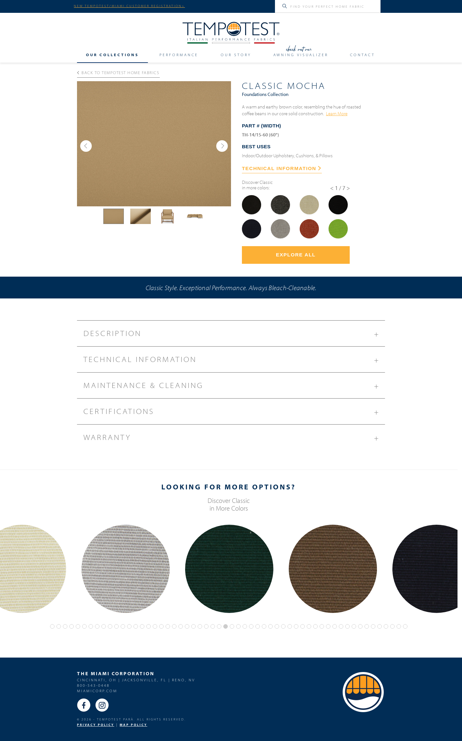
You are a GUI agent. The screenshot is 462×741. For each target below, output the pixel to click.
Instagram (102, 705)
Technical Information (234, 362)
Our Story (236, 54)
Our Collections (112, 54)
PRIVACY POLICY (95, 725)
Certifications (234, 414)
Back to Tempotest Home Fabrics (118, 72)
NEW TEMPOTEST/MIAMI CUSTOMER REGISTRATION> (129, 6)
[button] (86, 146)
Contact (362, 54)
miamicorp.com (97, 690)
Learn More (336, 113)
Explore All (296, 254)
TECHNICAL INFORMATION (281, 168)
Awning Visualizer (300, 54)
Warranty (234, 440)
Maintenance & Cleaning (234, 388)
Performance (178, 54)
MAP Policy (133, 725)
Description (234, 336)
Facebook (83, 705)
